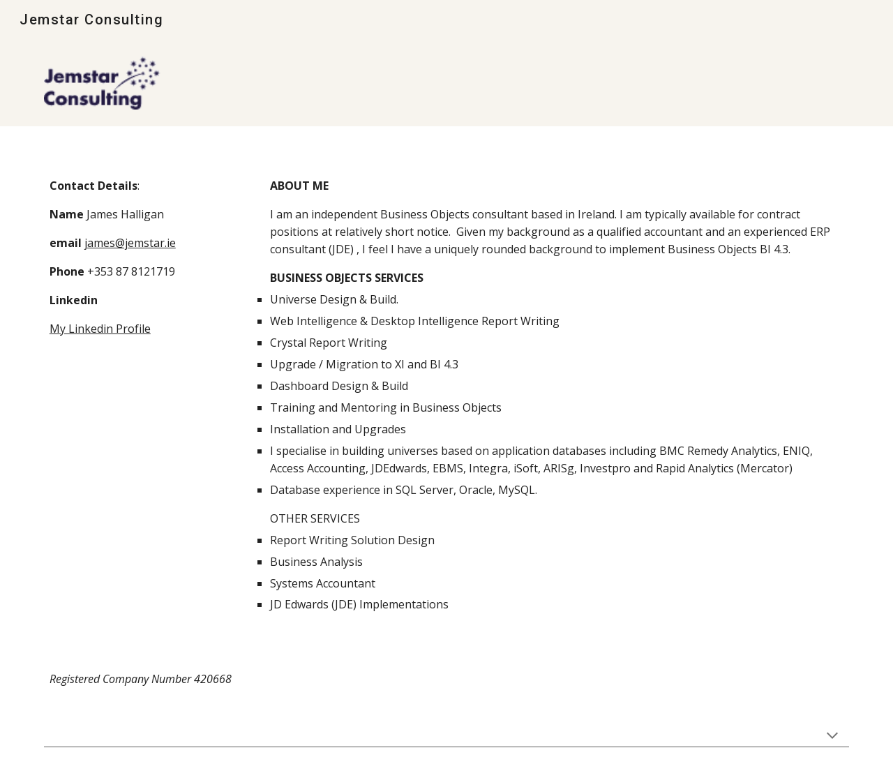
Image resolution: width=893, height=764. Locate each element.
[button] (832, 737)
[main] (137, 271)
